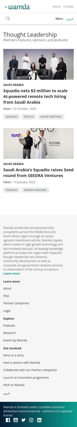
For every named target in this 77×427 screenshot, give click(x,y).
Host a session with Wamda (21, 363)
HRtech (29, 116)
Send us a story (13, 355)
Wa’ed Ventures (51, 116)
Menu (59, 18)
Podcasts (9, 325)
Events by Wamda (15, 340)
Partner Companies (16, 303)
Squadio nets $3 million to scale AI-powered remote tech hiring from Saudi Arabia (35, 96)
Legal (6, 311)
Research (9, 333)
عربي (70, 18)
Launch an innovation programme (26, 377)
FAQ (6, 296)
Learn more (11, 273)
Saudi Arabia (13, 85)
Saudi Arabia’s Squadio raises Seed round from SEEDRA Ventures (38, 172)
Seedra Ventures (35, 190)
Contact (68, 6)
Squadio (11, 116)
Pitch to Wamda (13, 385)
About (56, 6)
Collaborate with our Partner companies (30, 370)
